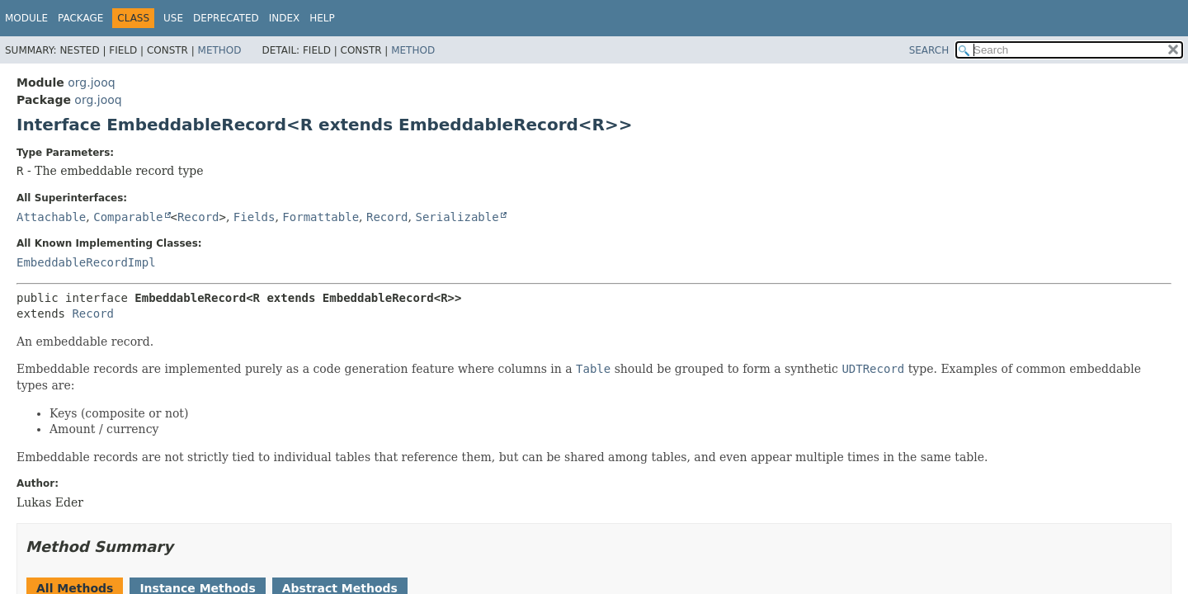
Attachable (51, 217)
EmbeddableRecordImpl (86, 262)
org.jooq (91, 82)
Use (173, 18)
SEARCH (929, 50)
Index (284, 18)
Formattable (320, 217)
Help (322, 18)
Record (198, 217)
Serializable (456, 217)
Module (26, 18)
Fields (254, 217)
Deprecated (226, 18)
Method (220, 50)
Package (80, 18)
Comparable (128, 217)
